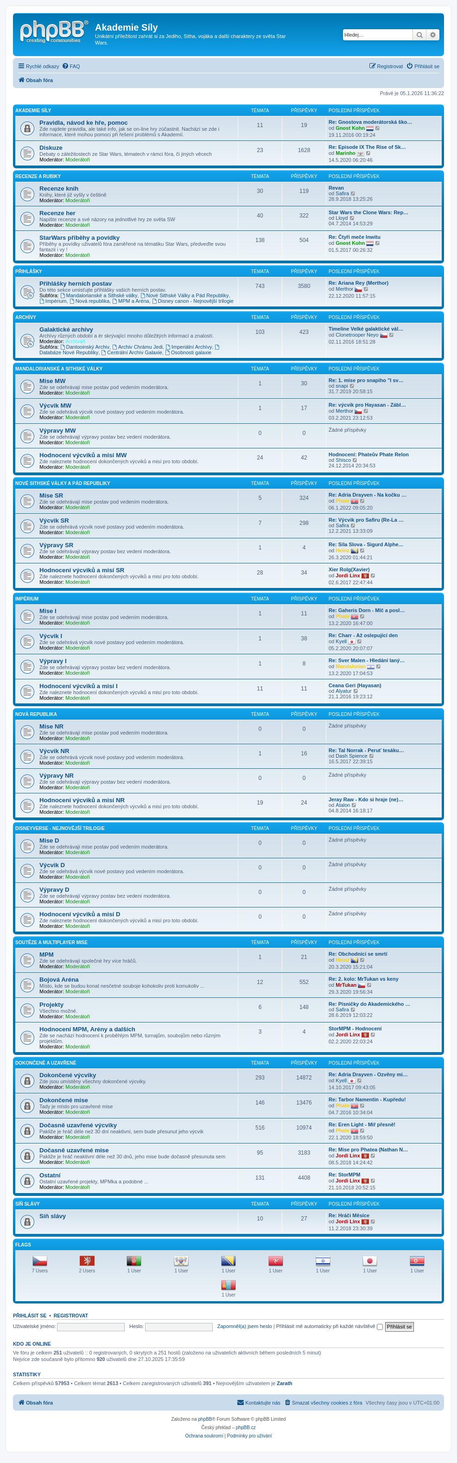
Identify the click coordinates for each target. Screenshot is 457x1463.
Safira (342, 193)
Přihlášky (28, 271)
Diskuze (51, 147)
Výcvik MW (55, 405)
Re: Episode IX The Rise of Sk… (367, 147)
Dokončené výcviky (67, 1075)
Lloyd (342, 218)
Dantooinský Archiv (84, 347)
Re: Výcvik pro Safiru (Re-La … (366, 520)
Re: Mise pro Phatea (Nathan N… (368, 1149)
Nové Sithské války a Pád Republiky (62, 483)
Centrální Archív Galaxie (131, 352)
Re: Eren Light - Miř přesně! (362, 1124)
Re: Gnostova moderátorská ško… (370, 122)
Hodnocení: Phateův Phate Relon (369, 454)
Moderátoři (77, 159)
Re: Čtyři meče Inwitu (355, 237)
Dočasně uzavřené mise (74, 1150)
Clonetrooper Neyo (357, 335)
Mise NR (51, 726)
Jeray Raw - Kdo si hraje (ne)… (366, 799)
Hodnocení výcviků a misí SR (81, 570)
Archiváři (75, 341)
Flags (23, 1244)
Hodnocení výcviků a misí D (79, 914)
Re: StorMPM (344, 1174)
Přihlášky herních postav (75, 283)
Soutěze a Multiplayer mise (51, 942)
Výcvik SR (54, 520)
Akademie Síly (33, 110)
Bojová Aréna (59, 979)
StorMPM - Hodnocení (355, 1028)
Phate (342, 501)
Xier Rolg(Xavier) (349, 569)
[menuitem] (71, 66)
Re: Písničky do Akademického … (369, 1004)
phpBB (205, 1419)
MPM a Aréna (130, 301)
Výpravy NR (56, 775)
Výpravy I (53, 661)
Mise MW (52, 380)
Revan (336, 188)
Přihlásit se (29, 1315)
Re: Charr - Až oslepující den (363, 635)
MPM (46, 954)
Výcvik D (52, 865)
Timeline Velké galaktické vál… (366, 329)
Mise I (48, 610)
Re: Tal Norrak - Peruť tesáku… (366, 750)
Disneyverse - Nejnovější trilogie (60, 828)
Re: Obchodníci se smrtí (358, 954)
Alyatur (343, 691)
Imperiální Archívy (188, 347)
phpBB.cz (246, 1427)
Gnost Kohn (350, 128)
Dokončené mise (63, 1100)
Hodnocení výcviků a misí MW (83, 455)
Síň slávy (27, 1204)
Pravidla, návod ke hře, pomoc (83, 122)
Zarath (284, 1383)
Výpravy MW (57, 430)
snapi (342, 386)
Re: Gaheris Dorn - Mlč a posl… (367, 610)
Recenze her (57, 213)
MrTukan (346, 985)
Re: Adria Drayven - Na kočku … (367, 495)
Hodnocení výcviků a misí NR (82, 800)
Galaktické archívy (66, 329)
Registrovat (71, 1315)
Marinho (345, 153)
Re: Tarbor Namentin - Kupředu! (367, 1099)
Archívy (25, 317)
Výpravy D (54, 889)
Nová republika (89, 301)
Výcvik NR (54, 750)
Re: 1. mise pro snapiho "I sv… (366, 380)
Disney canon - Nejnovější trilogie (193, 301)
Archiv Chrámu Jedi (137, 347)
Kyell (341, 641)
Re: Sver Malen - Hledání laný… (367, 660)
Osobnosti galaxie (188, 352)
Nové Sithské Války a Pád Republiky (184, 295)
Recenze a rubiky (38, 176)
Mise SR (51, 495)
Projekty (51, 1004)
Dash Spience (352, 756)
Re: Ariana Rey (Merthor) (358, 283)
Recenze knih (58, 188)
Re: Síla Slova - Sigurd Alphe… (366, 544)
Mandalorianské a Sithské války (99, 295)
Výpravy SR (56, 545)
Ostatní (49, 1175)
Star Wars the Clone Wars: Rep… (368, 212)
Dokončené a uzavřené (45, 1063)
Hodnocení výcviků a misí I (78, 686)
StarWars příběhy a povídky (79, 237)
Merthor (344, 289)
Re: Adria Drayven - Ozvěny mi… (368, 1074)
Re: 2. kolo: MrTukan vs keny (364, 979)
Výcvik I (50, 635)
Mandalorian (351, 666)
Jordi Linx (348, 575)
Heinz (342, 550)
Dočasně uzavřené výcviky (78, 1125)
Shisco (343, 460)
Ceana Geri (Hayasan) (355, 685)
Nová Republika (36, 714)
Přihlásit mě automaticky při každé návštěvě (329, 1326)
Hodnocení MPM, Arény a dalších (87, 1029)
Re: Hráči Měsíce (349, 1215)
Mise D (49, 840)
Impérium (53, 301)
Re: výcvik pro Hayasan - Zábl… (367, 405)
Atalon (343, 805)
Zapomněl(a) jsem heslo (244, 1326)
